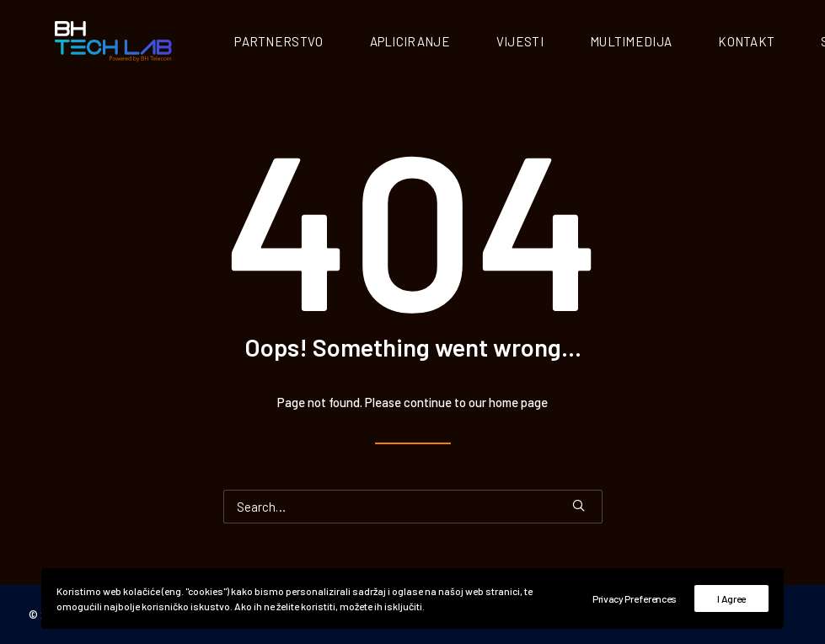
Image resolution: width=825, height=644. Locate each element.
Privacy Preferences (634, 598)
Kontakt (781, 43)
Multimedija (665, 43)
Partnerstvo (314, 43)
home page (518, 403)
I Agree (731, 598)
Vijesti (554, 43)
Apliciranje (444, 43)
